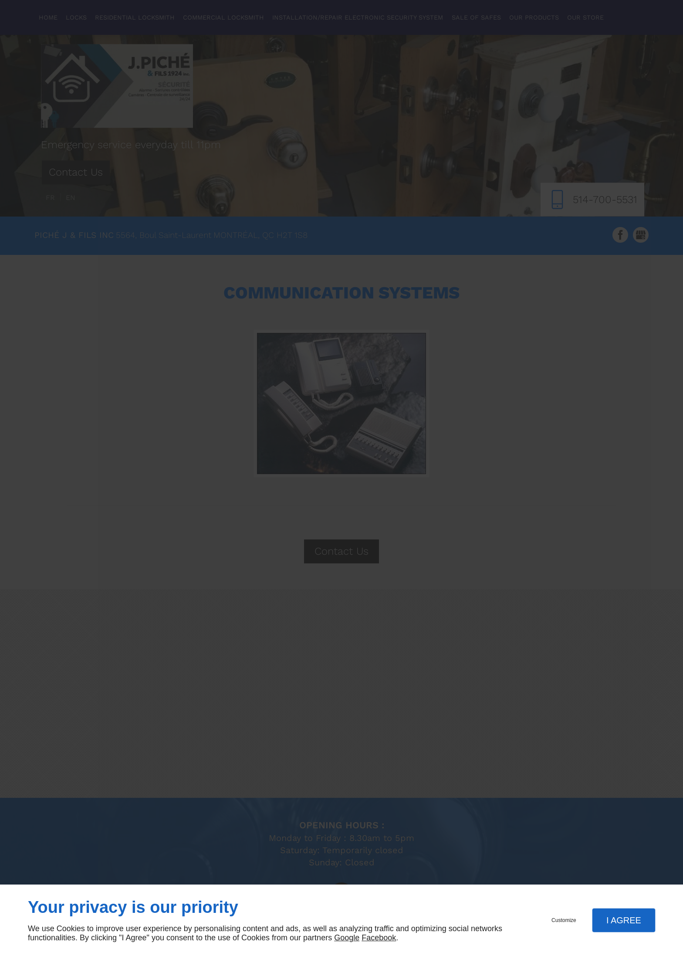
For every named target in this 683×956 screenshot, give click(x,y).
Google (346, 937)
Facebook (379, 937)
